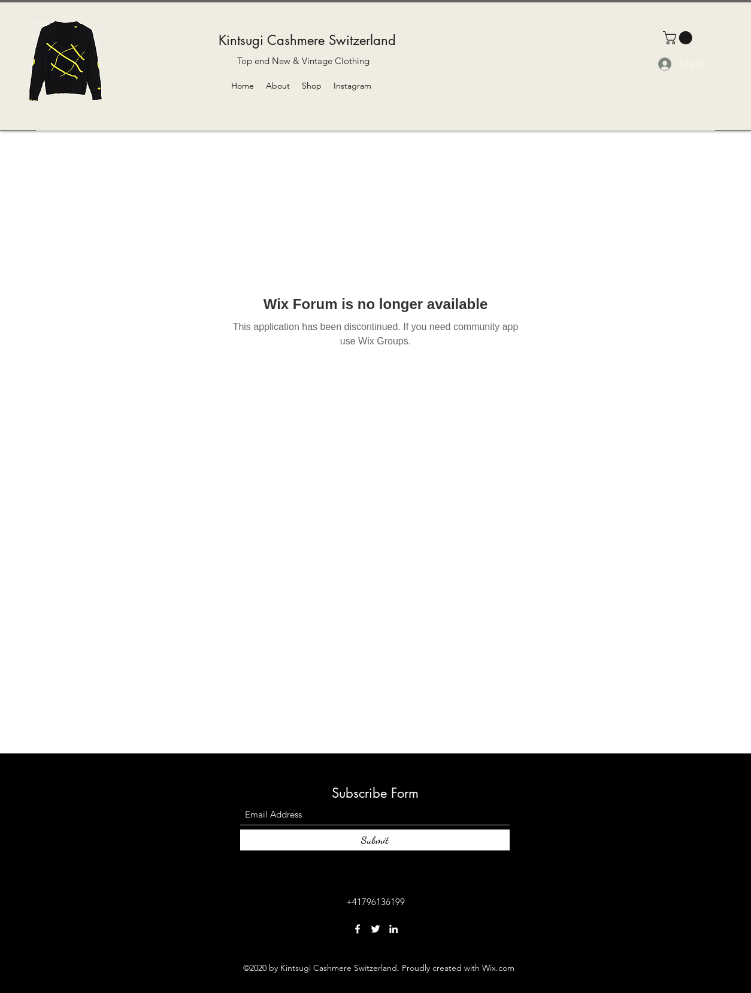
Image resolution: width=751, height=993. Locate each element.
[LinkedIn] (393, 929)
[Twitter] (375, 929)
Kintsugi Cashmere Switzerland (307, 40)
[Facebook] (358, 929)
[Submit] (375, 839)
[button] (679, 37)
